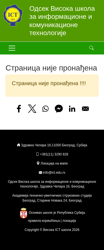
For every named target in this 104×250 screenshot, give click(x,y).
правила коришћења (44, 221)
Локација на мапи (52, 163)
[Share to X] (32, 108)
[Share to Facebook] (18, 108)
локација (69, 221)
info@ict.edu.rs (54, 173)
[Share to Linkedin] (72, 108)
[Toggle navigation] (11, 48)
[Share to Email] (85, 108)
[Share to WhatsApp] (45, 108)
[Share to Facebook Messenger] (58, 108)
